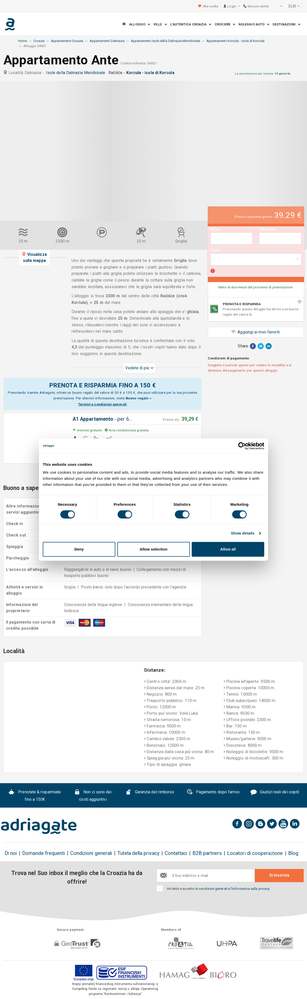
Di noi (11, 853)
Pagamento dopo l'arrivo (213, 793)
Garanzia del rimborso (149, 793)
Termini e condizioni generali (102, 404)
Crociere (225, 24)
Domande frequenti (43, 853)
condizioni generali (213, 889)
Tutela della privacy (138, 853)
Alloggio (139, 24)
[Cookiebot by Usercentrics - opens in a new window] (242, 446)
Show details (243, 533)
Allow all (228, 549)
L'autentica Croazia (191, 24)
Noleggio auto (254, 24)
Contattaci (176, 853)
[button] (277, 6)
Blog (293, 853)
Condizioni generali (91, 853)
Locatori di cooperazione (255, 853)
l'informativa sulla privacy (250, 889)
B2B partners (207, 853)
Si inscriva (279, 875)
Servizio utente (256, 6)
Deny (79, 549)
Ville (160, 24)
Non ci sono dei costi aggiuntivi (92, 796)
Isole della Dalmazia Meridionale (76, 72)
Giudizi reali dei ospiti (274, 793)
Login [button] (233, 6)
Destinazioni (286, 24)
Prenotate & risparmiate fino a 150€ (35, 796)
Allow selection (153, 549)
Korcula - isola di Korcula (151, 72)
